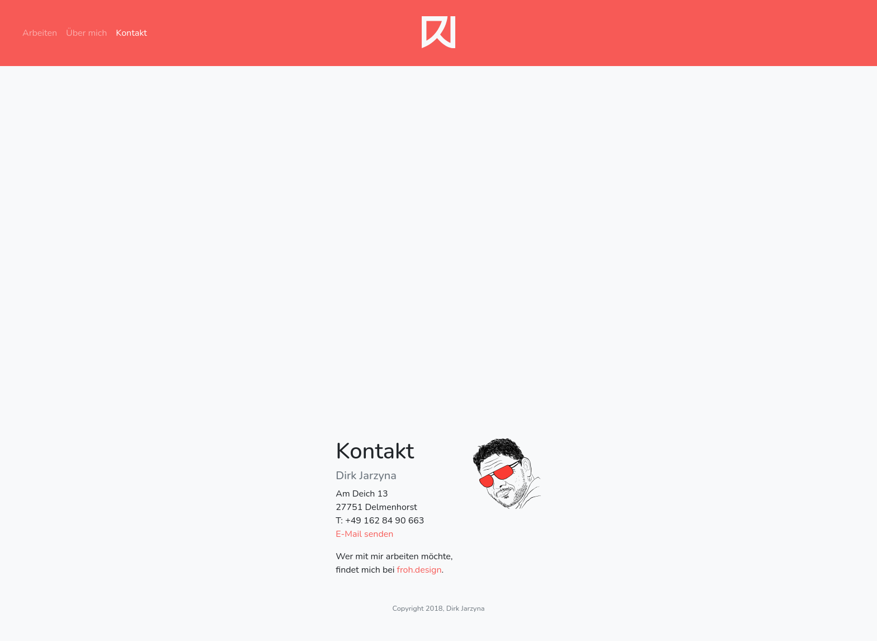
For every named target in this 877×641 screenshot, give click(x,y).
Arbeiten (42, 32)
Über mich (86, 33)
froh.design (419, 570)
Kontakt (131, 33)
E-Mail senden (364, 534)
